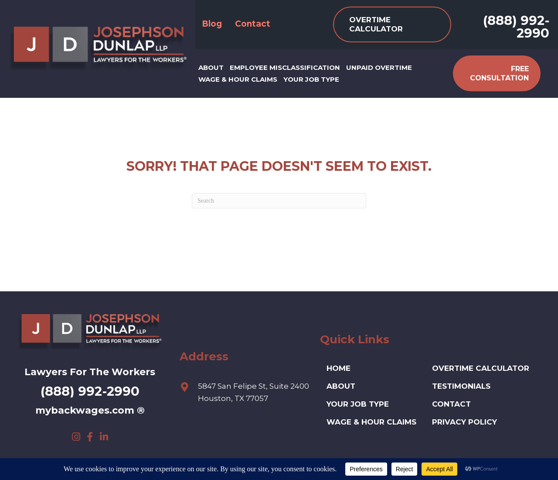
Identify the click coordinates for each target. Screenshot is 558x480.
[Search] (279, 200)
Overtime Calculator (480, 368)
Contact (451, 404)
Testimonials (461, 386)
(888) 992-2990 (516, 27)
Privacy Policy (464, 422)
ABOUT (341, 386)
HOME (338, 368)
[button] (76, 437)
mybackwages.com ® (90, 410)
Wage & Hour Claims (371, 422)
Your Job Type (358, 404)
